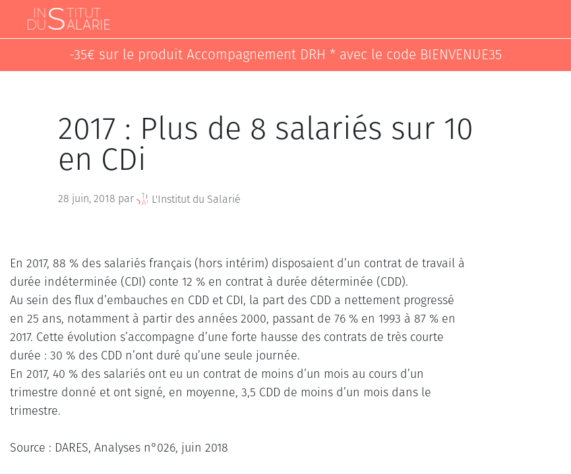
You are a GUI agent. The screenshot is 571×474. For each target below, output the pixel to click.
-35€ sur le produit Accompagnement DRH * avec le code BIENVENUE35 (285, 55)
